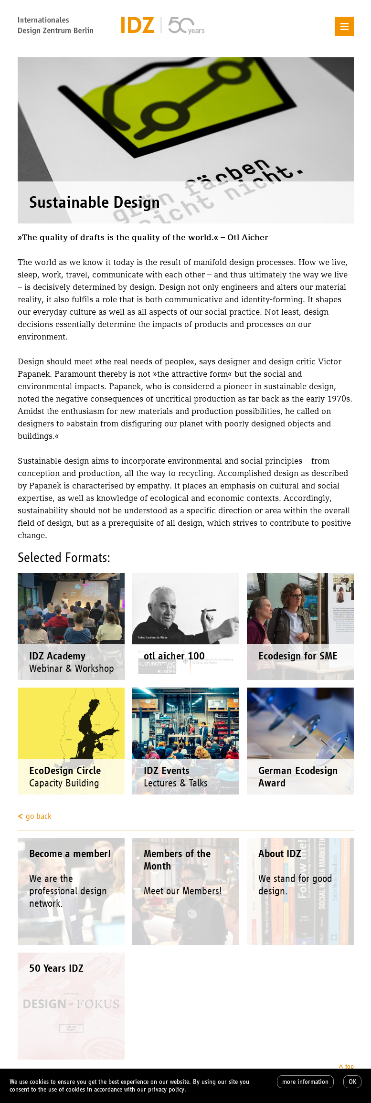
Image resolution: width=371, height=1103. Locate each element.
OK (352, 1081)
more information (305, 1081)
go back (39, 816)
